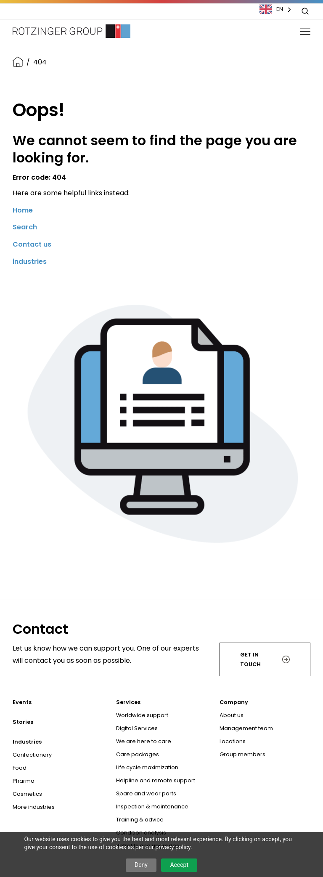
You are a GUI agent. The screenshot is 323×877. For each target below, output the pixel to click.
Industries (27, 741)
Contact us (32, 244)
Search (25, 227)
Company (234, 702)
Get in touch (265, 659)
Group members (242, 754)
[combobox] (279, 9)
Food (19, 767)
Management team (246, 728)
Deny (141, 864)
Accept (179, 864)
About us (232, 715)
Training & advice (140, 819)
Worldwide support (142, 715)
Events (22, 702)
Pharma (23, 780)
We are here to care (143, 741)
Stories (23, 722)
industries (30, 261)
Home (23, 210)
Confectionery (32, 754)
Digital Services (137, 728)
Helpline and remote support (155, 780)
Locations (233, 741)
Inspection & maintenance (152, 806)
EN (271, 9)
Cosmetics (27, 793)
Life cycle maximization (147, 767)
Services (128, 702)
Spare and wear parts (146, 793)
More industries (34, 807)
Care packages (137, 754)
